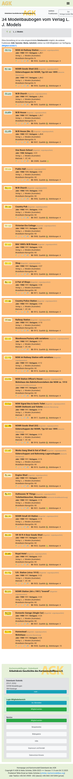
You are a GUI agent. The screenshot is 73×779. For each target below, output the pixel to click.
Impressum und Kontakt (36, 748)
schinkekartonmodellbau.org (52, 773)
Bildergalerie (36, 734)
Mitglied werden (36, 709)
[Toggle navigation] (68, 3)
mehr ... (36, 692)
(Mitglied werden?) (9, 46)
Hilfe (36, 741)
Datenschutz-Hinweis (36, 755)
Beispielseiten (36, 727)
